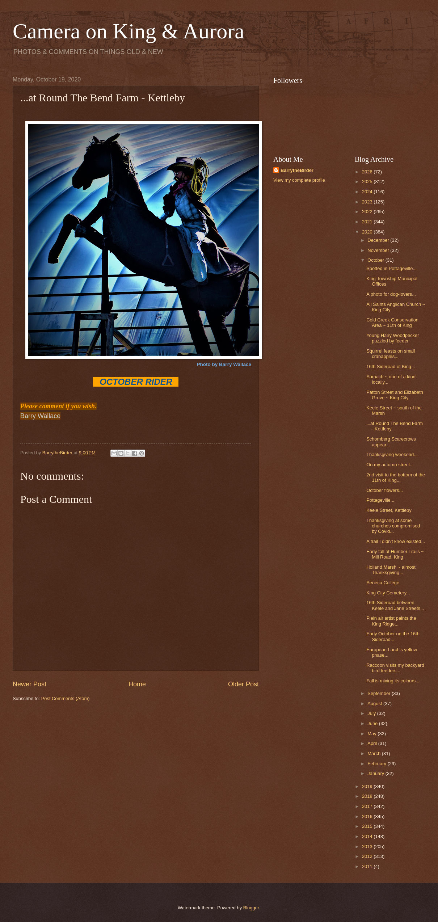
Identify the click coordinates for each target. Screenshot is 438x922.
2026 (368, 171)
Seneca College (382, 582)
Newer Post (29, 684)
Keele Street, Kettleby (389, 510)
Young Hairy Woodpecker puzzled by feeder (392, 338)
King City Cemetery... (388, 592)
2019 (368, 786)
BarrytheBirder (297, 170)
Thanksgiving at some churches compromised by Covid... (393, 526)
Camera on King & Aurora (128, 31)
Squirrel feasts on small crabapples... (390, 353)
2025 (368, 181)
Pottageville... (380, 500)
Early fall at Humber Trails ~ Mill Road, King (395, 554)
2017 (368, 806)
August (375, 703)
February (377, 763)
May (372, 733)
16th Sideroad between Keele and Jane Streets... (395, 605)
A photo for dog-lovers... (391, 294)
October (376, 260)
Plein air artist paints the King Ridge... (391, 620)
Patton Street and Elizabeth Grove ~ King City (394, 395)
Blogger (251, 907)
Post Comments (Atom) (65, 698)
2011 (368, 866)
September (379, 693)
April (372, 743)
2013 (368, 846)
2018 (368, 796)
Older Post (243, 684)
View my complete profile (299, 180)
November (378, 250)
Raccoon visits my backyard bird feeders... (395, 667)
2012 (368, 856)
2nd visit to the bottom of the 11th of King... (395, 477)
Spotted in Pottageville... (391, 268)
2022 (368, 211)
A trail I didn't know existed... (395, 541)
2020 (368, 232)
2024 (368, 191)
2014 (368, 836)
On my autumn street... (390, 464)
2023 (368, 202)
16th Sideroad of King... (390, 366)
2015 (368, 826)
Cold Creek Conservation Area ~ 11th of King (392, 322)
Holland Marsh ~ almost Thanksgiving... (391, 569)
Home (137, 684)
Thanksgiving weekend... (392, 454)
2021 (368, 221)
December (378, 240)
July (372, 713)
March (374, 753)
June (373, 723)
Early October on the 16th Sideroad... (393, 636)
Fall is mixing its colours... (393, 680)
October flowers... (384, 490)
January (376, 773)
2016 (368, 816)
